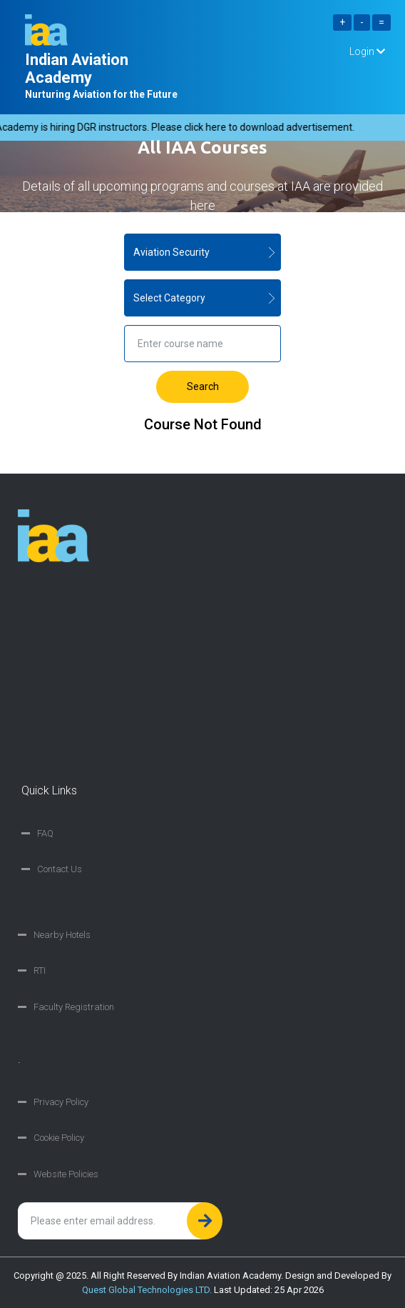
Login (367, 51)
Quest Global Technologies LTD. (147, 1289)
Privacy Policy (61, 1102)
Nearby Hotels (62, 934)
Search (203, 386)
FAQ (45, 833)
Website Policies (66, 1174)
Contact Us (59, 869)
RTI (40, 970)
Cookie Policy (59, 1137)
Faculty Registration (74, 1007)
